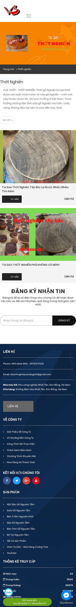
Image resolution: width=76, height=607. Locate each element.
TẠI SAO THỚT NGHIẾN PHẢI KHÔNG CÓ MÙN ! (31, 265)
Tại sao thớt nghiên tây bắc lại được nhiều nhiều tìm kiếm (35, 189)
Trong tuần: (38, 579)
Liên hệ (69, 199)
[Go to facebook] (66, 595)
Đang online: (38, 597)
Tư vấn (15, 199)
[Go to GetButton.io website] (66, 603)
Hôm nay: (38, 574)
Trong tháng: (38, 585)
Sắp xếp (7, 120)
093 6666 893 (29, 600)
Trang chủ (8, 69)
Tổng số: (38, 591)
